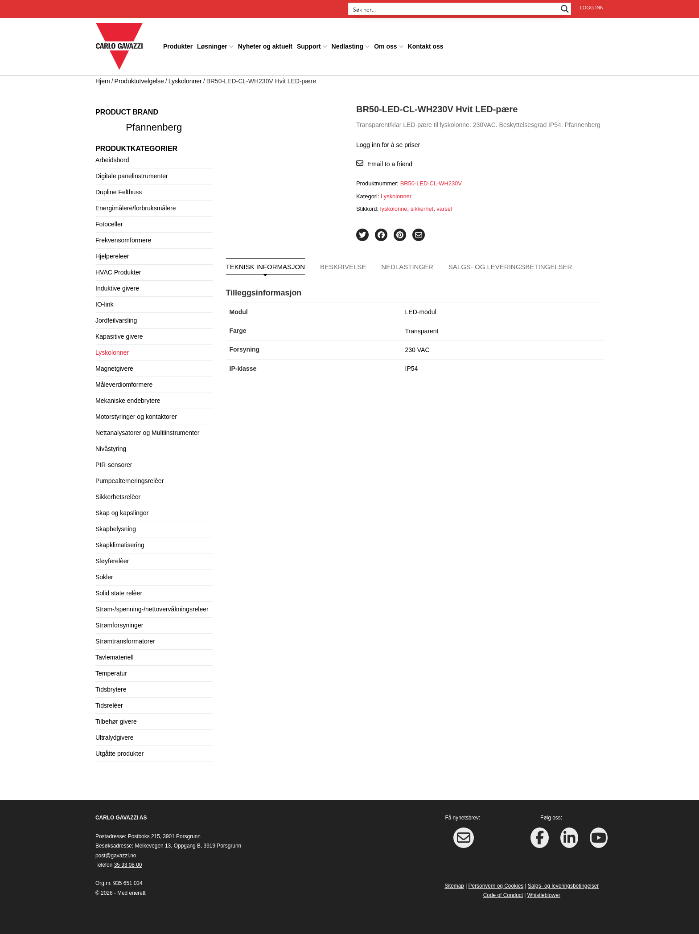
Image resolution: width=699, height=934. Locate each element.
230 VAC (417, 349)
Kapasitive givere (119, 336)
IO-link (104, 304)
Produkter (178, 46)
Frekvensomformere (123, 240)
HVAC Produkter (118, 272)
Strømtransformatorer (125, 641)
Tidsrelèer (109, 705)
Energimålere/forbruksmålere (135, 208)
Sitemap (454, 886)
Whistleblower (543, 895)
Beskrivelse (343, 266)
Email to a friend (389, 164)
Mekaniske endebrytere (127, 400)
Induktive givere (117, 288)
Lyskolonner (185, 81)
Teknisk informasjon (265, 266)
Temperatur (111, 673)
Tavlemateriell (114, 657)
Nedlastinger (407, 266)
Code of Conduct (503, 895)
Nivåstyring (110, 448)
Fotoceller (109, 224)
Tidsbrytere (111, 689)
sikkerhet (422, 208)
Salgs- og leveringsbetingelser (510, 266)
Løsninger (212, 46)
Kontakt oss (426, 46)
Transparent (422, 331)
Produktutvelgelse (139, 81)
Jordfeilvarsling (116, 320)
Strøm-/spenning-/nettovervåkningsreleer (152, 609)
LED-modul (420, 311)
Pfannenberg (154, 127)
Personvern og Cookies (496, 886)
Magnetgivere (114, 368)
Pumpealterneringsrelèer (129, 480)
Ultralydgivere (114, 737)
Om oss (385, 46)
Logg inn (592, 7)
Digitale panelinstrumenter (131, 176)
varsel (444, 208)
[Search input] (454, 9)
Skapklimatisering (119, 545)
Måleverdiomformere (123, 384)
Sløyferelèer (112, 561)
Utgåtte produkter (119, 753)
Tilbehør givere (116, 721)
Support (309, 46)
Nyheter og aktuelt (265, 46)
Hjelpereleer (112, 256)
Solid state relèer (118, 593)
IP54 (411, 368)
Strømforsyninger (119, 625)
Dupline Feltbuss (118, 192)
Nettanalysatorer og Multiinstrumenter (147, 432)
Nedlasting (348, 46)
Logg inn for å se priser (388, 144)
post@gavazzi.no (115, 855)
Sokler (104, 577)
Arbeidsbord (112, 160)
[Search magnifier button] (565, 9)
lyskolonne (393, 208)
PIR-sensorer (113, 464)
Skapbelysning (115, 529)
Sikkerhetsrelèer (117, 496)
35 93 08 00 (128, 865)
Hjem (102, 81)
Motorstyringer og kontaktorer (136, 416)
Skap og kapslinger (121, 512)
